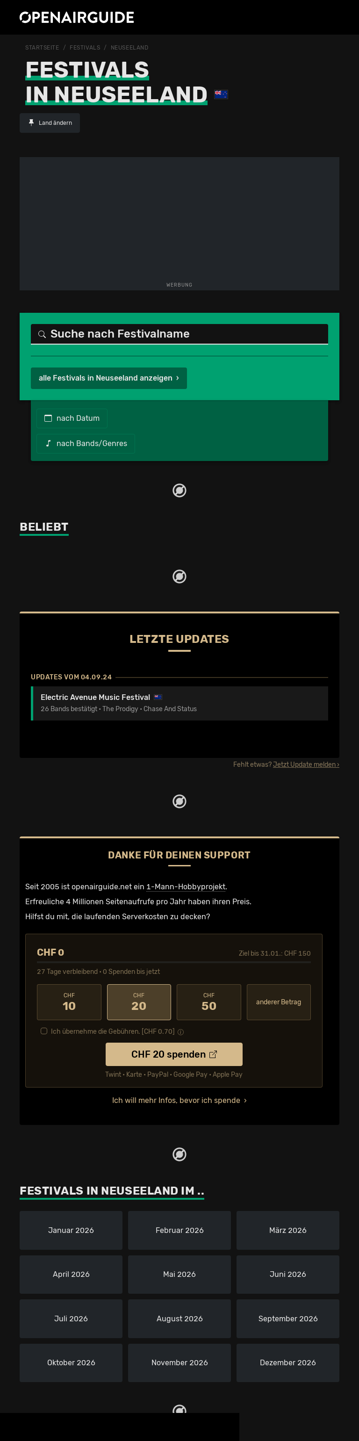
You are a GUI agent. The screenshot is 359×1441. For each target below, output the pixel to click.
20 (139, 1002)
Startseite (42, 47)
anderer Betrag (278, 1002)
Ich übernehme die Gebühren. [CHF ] (113, 1032)
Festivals (85, 47)
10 (69, 1002)
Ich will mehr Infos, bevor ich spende (176, 1100)
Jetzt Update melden (304, 765)
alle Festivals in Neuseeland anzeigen (105, 378)
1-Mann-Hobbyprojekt (185, 886)
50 (209, 1002)
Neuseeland (130, 47)
